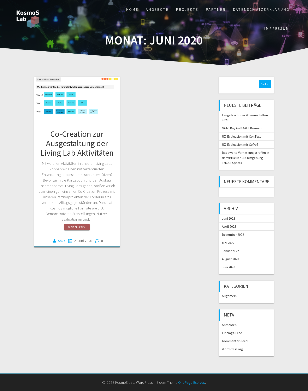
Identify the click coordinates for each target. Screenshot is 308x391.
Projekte (187, 9)
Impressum (276, 28)
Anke (61, 240)
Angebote (157, 9)
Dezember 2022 (233, 234)
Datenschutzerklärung (261, 9)
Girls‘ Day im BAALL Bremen (241, 128)
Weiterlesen (76, 227)
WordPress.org (232, 349)
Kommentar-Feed (235, 341)
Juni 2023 (228, 218)
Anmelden (229, 325)
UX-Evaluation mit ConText (241, 136)
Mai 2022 (228, 243)
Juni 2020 (228, 267)
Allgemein (229, 296)
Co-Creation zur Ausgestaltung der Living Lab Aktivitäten (77, 143)
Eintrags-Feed (232, 333)
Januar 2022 (230, 251)
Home (132, 9)
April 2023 (229, 226)
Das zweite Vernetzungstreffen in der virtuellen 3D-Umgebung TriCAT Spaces (245, 157)
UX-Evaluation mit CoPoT (240, 144)
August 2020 (230, 259)
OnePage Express (191, 382)
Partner (216, 9)
